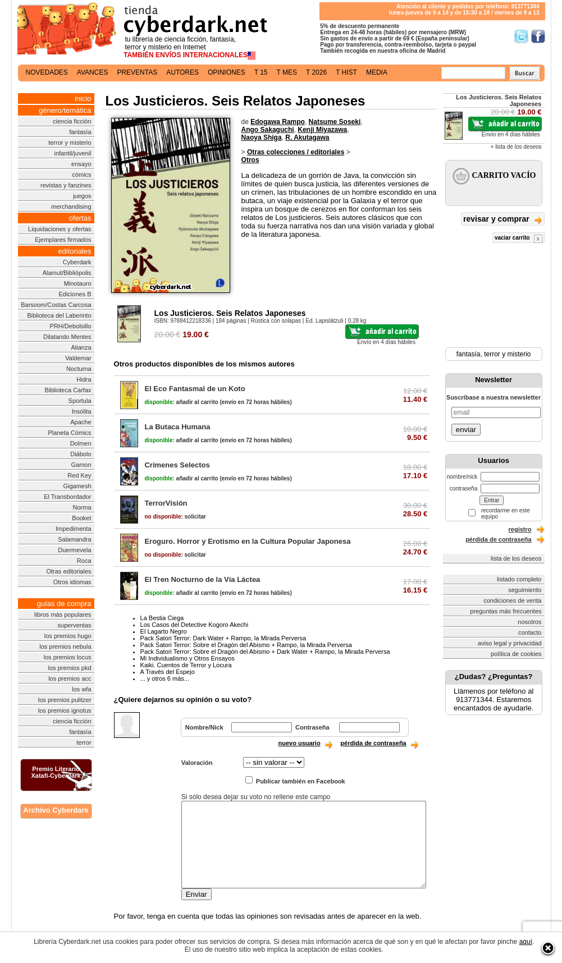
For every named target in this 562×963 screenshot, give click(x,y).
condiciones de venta (512, 600)
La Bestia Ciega (162, 618)
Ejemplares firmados (63, 239)
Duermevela (74, 550)
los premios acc (69, 678)
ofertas (80, 218)
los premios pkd (70, 667)
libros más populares (63, 614)
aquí (525, 942)
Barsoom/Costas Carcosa (56, 304)
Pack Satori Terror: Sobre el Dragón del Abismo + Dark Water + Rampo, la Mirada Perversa (265, 651)
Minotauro (78, 283)
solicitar (174, 516)
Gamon (81, 464)
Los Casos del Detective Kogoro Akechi (194, 624)
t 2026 (316, 72)
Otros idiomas (72, 582)
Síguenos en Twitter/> (521, 36)
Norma (82, 507)
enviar (466, 429)
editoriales (74, 251)
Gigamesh (77, 486)
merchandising (71, 206)
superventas (75, 625)
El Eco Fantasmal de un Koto (194, 388)
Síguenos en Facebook (538, 36)
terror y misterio (69, 142)
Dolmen (81, 443)
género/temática (65, 110)
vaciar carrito (518, 239)
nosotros (529, 621)
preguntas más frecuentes (505, 611)
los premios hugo (68, 635)
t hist (346, 72)
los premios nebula (65, 646)
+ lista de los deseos (516, 147)
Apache (80, 422)
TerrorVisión (165, 503)
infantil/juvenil (73, 153)
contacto (530, 632)
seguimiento (524, 589)
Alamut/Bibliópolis (67, 272)
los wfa (81, 689)
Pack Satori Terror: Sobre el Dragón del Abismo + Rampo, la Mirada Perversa (246, 644)
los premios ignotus (65, 710)
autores (182, 72)
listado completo (519, 579)
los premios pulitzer (65, 699)
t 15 (261, 72)
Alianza (81, 347)
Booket (81, 518)
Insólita (82, 411)
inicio (83, 98)
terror (83, 742)
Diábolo (80, 454)
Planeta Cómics (70, 432)
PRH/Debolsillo (71, 326)
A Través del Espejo (167, 671)
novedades (47, 72)
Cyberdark (77, 262)
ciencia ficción (72, 121)
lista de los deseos (516, 558)
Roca (84, 560)
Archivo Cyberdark (55, 810)
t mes (287, 72)
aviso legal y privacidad (510, 643)
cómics (81, 174)
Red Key (79, 475)
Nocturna (79, 368)
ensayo (81, 163)
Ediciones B (74, 294)
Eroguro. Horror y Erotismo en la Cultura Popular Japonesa (247, 541)
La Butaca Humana (177, 427)
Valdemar (78, 358)
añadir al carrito (181, 402)
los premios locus (68, 657)
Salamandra (74, 539)
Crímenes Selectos (176, 465)
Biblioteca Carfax (67, 390)
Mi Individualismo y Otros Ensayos (187, 658)
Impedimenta (74, 528)
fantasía (80, 132)
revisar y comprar (502, 219)
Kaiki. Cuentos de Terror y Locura (186, 665)
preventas (137, 72)
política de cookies (516, 653)
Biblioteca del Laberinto (59, 315)
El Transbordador (67, 496)
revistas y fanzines (65, 185)
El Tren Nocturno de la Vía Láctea (202, 579)
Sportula (80, 400)
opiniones (226, 72)
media (376, 72)
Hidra (83, 379)
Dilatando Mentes (67, 336)
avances (92, 72)
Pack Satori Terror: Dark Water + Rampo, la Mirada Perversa (223, 638)
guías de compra (64, 603)
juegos (82, 195)
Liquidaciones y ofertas (60, 229)
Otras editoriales (68, 571)
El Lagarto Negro (163, 631)
